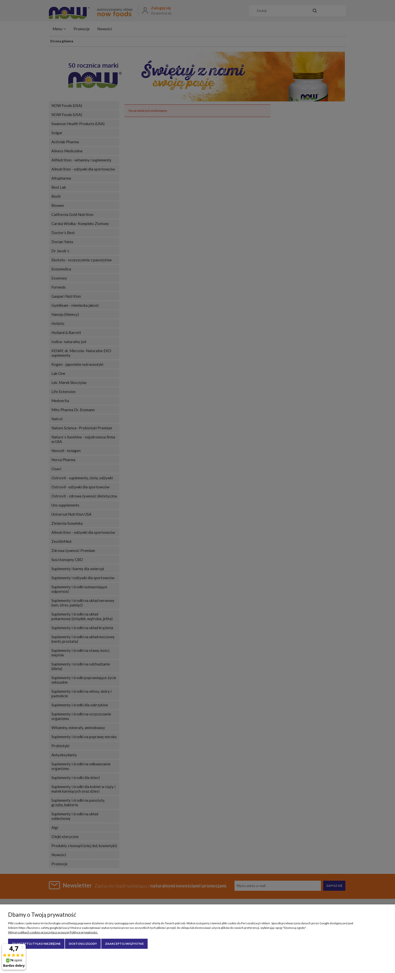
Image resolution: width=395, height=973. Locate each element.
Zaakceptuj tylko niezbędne (36, 944)
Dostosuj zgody (83, 944)
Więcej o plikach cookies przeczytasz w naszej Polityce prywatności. (53, 932)
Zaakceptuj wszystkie (124, 944)
